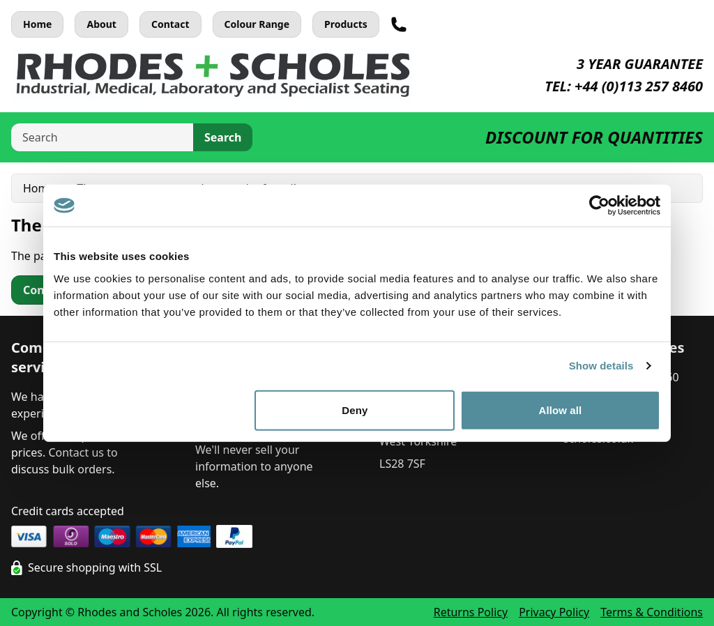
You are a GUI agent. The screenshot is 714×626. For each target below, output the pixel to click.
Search (222, 137)
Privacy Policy (554, 612)
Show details (601, 366)
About (101, 24)
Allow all (560, 409)
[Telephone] (398, 24)
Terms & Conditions (651, 612)
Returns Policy (471, 612)
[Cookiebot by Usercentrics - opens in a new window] (599, 205)
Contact (170, 24)
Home (37, 24)
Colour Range (257, 24)
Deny (354, 409)
